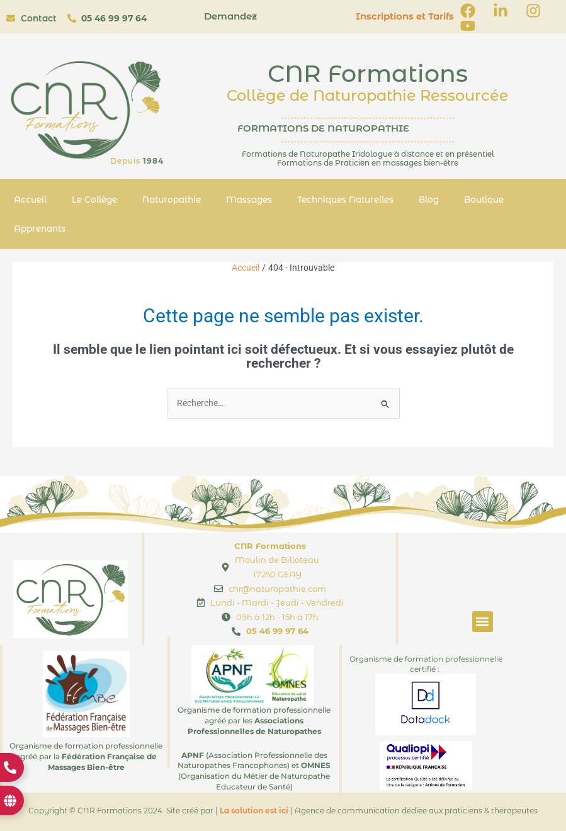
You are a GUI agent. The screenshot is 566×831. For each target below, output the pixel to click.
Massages (249, 200)
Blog (429, 200)
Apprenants (39, 228)
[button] (482, 621)
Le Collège (94, 200)
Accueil (30, 200)
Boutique (484, 200)
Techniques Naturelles (345, 200)
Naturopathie (171, 200)
